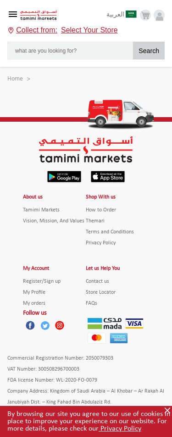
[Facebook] (30, 325)
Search (149, 50)
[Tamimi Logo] (38, 15)
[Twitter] (45, 325)
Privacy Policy (120, 428)
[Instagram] (59, 325)
